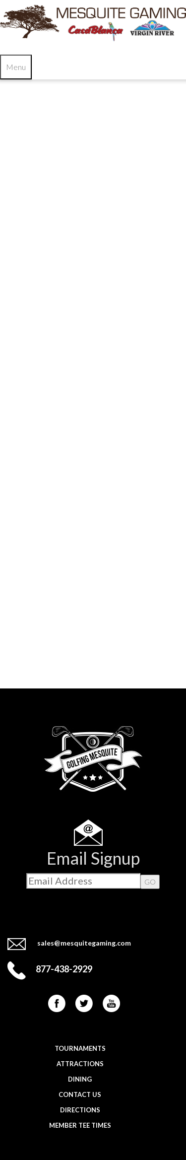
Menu (16, 66)
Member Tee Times (80, 1125)
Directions (80, 1110)
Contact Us (80, 1094)
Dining (80, 1079)
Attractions (80, 1064)
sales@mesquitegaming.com (84, 943)
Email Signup (93, 858)
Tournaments (80, 1048)
